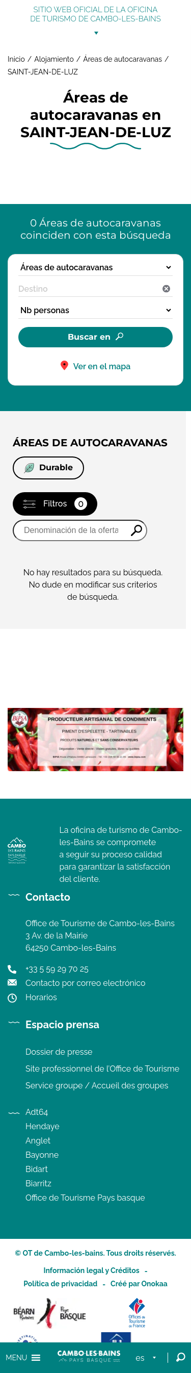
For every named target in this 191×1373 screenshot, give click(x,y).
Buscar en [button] (89, 337)
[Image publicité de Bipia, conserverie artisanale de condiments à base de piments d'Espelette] (95, 768)
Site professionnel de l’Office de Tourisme (102, 1069)
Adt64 (36, 1112)
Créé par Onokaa (139, 1284)
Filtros (65, 503)
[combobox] (95, 289)
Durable (48, 468)
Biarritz (38, 1183)
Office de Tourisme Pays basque (85, 1198)
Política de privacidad (60, 1284)
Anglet (37, 1141)
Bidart (36, 1169)
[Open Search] (180, 1358)
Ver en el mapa (102, 366)
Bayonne (42, 1155)
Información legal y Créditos (91, 1270)
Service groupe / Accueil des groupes (97, 1085)
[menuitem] (148, 1358)
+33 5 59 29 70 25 (57, 969)
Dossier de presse (59, 1052)
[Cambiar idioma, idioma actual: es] (148, 1358)
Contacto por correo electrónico (85, 983)
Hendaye (42, 1126)
